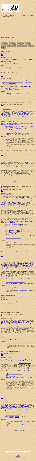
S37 (7, 67)
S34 (7, 343)
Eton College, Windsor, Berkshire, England (19, 165)
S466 (7, 426)
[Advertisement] (18, 27)
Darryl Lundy (18, 456)
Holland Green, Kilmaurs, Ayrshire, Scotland (21, 59)
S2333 (8, 95)
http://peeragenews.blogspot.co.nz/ (21, 290)
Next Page (3, 47)
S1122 (8, 290)
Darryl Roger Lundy (29, 95)
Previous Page (17, 430)
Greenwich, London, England (25, 363)
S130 (7, 345)
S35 (7, 244)
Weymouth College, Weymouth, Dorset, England (20, 325)
